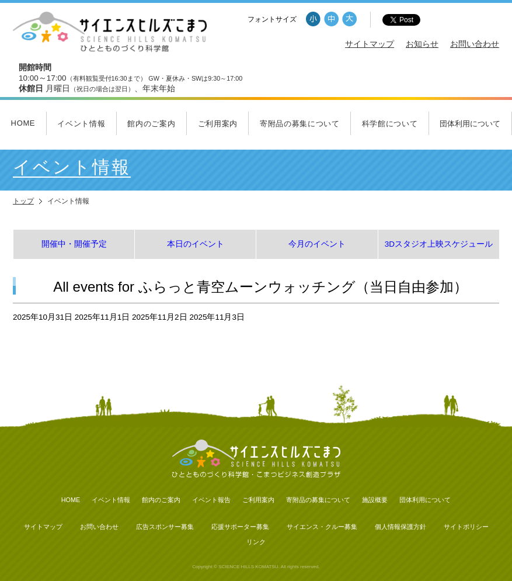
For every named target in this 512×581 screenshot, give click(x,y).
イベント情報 (81, 123)
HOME (23, 123)
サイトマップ (369, 44)
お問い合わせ (474, 44)
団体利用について (470, 123)
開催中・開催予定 (74, 244)
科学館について (390, 123)
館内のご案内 (151, 123)
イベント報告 (211, 499)
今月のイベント (317, 244)
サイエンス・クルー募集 (322, 526)
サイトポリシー (466, 526)
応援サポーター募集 (240, 526)
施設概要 (375, 499)
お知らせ (422, 44)
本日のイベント (195, 244)
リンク (256, 541)
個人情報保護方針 (400, 526)
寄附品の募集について (300, 123)
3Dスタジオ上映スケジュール (439, 244)
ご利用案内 (218, 123)
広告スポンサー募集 (165, 526)
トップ (23, 201)
